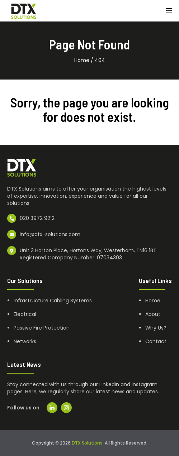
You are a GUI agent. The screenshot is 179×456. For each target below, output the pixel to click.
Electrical (25, 314)
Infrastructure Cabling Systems (53, 300)
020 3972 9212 (37, 218)
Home (81, 60)
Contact (155, 341)
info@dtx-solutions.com (50, 234)
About (152, 314)
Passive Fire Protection (42, 327)
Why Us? (155, 327)
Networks (25, 341)
